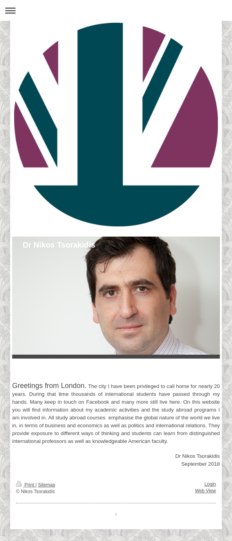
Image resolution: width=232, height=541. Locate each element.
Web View (205, 491)
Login (210, 484)
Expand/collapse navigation (116, 10)
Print (25, 485)
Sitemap (46, 485)
